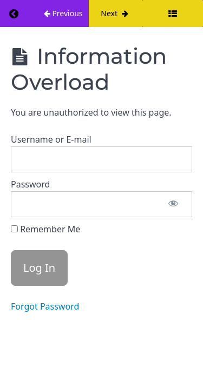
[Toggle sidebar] (172, 13)
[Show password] (173, 204)
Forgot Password (45, 306)
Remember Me (45, 229)
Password (30, 184)
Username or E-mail (51, 139)
